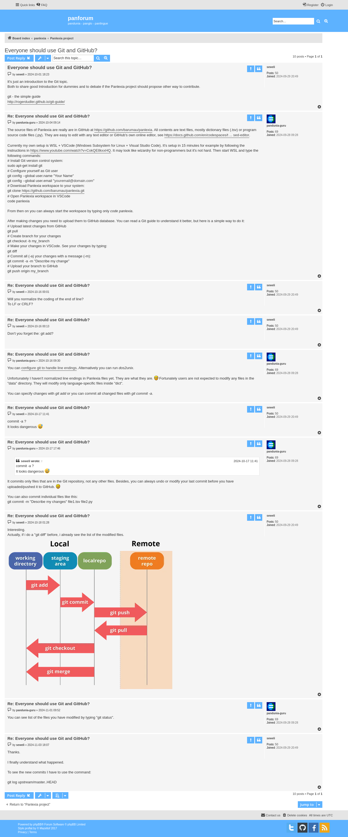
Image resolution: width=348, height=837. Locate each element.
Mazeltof (45, 828)
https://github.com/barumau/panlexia (123, 130)
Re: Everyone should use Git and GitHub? (48, 116)
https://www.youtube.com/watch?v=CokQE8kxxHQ (70, 150)
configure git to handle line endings (49, 368)
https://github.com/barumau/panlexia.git (53, 191)
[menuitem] (41, 5)
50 (276, 73)
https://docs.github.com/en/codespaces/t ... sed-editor (206, 135)
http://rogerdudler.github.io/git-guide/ (36, 102)
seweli (271, 67)
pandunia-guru (276, 125)
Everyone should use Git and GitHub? (51, 50)
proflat (29, 828)
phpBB (37, 824)
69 (276, 131)
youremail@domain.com (73, 181)
